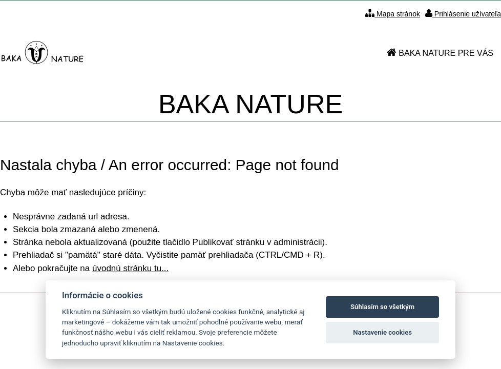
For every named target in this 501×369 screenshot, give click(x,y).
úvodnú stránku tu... (130, 268)
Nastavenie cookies (382, 332)
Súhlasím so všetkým (382, 307)
